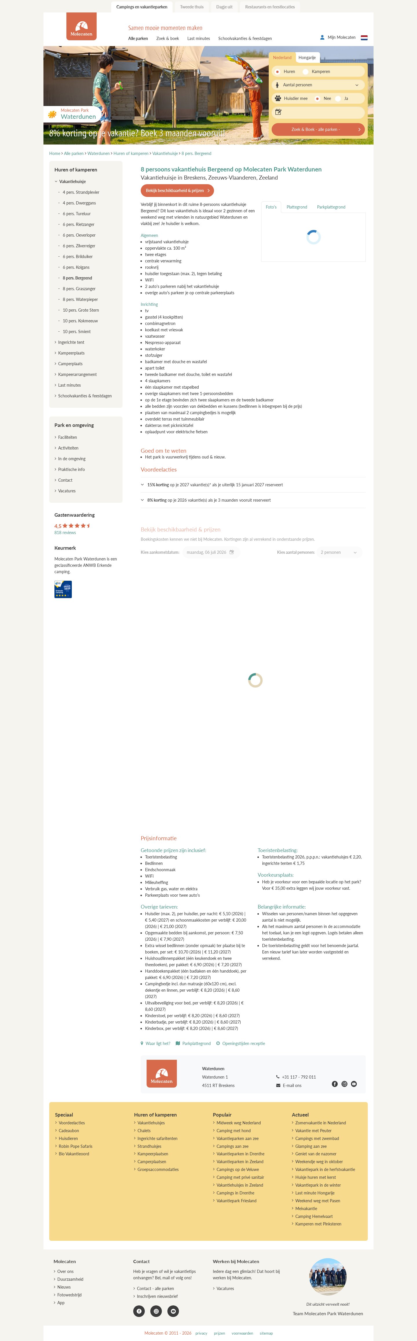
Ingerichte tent (71, 342)
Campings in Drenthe (235, 1192)
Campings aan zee (232, 1146)
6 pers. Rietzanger (78, 224)
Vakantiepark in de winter (318, 1185)
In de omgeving (71, 458)
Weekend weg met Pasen (317, 1200)
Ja (346, 98)
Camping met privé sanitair (240, 1177)
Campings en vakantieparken (141, 6)
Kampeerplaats (71, 352)
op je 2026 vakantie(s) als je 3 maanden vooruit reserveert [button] (209, 500)
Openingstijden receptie (240, 1043)
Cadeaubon (69, 1130)
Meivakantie (306, 1208)
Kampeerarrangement (77, 374)
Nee (327, 98)
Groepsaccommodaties (158, 1169)
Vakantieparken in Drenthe (240, 1153)
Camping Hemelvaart (314, 1216)
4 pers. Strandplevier (81, 192)
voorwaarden (242, 1333)
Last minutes (198, 38)
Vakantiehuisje (72, 181)
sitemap (266, 1333)
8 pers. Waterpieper (80, 299)
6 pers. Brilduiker (78, 256)
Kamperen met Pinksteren (318, 1223)
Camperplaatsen (152, 1161)
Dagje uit (224, 6)
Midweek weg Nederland (239, 1122)
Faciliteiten (67, 437)
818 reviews (65, 532)
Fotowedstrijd (69, 1294)
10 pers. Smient (77, 331)
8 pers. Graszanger (79, 288)
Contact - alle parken (155, 1288)
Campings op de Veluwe (238, 1169)
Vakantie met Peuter (313, 1130)
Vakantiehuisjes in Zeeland (240, 1185)
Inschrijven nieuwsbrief (157, 1296)
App (61, 1302)
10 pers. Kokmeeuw (80, 320)
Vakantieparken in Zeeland (240, 1161)
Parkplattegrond (193, 1043)
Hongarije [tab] (307, 57)
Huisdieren (68, 1138)
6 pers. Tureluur (77, 213)
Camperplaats (70, 363)
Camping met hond (234, 1130)
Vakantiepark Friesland (237, 1200)
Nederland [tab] (282, 57)
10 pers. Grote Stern (81, 310)
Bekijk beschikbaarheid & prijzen (175, 190)
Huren (289, 71)
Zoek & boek (167, 38)
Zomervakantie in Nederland (320, 1122)
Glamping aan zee (311, 1146)
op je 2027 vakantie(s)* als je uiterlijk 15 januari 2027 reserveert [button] (215, 484)
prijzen (219, 1333)
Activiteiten (68, 447)
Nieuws (64, 1287)
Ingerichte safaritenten (158, 1138)
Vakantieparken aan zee (238, 1138)
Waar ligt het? (155, 1043)
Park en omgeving (74, 425)
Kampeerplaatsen (153, 1153)
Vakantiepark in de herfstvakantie (325, 1169)
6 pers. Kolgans (76, 267)
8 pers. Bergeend (77, 277)
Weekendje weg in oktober (319, 1161)
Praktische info (71, 469)
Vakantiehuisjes (151, 1122)
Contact (65, 480)
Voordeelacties (72, 1122)
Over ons (65, 1271)
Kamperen (319, 71)
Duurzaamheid (70, 1279)
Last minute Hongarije (314, 1192)
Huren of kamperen (75, 170)
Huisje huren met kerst (315, 1177)
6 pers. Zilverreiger (79, 245)
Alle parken (138, 38)
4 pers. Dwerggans (79, 202)
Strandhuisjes (149, 1146)
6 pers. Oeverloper (79, 235)
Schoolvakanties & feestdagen (245, 38)
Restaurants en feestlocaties (270, 6)
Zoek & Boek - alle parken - (316, 129)
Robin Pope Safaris (75, 1146)
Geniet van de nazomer (315, 1153)
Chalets (144, 1130)
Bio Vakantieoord (74, 1153)
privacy (201, 1333)
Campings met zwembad (317, 1138)
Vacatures (67, 490)
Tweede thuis (192, 6)
